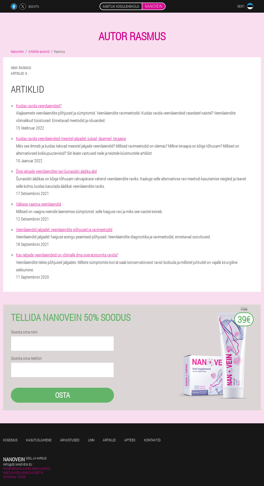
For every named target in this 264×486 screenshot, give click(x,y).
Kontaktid (152, 440)
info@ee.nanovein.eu (17, 464)
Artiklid (109, 440)
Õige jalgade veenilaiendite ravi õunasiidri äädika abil (56, 171)
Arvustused (69, 440)
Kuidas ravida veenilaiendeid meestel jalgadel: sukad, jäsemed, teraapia (71, 138)
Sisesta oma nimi (24, 332)
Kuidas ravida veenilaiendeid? (39, 105)
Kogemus (10, 440)
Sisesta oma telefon (26, 358)
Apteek (130, 440)
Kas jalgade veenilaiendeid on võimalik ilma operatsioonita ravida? (67, 254)
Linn (91, 440)
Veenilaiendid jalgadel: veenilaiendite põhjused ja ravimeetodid (64, 229)
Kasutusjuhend (39, 440)
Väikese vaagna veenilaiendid (38, 204)
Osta (62, 395)
